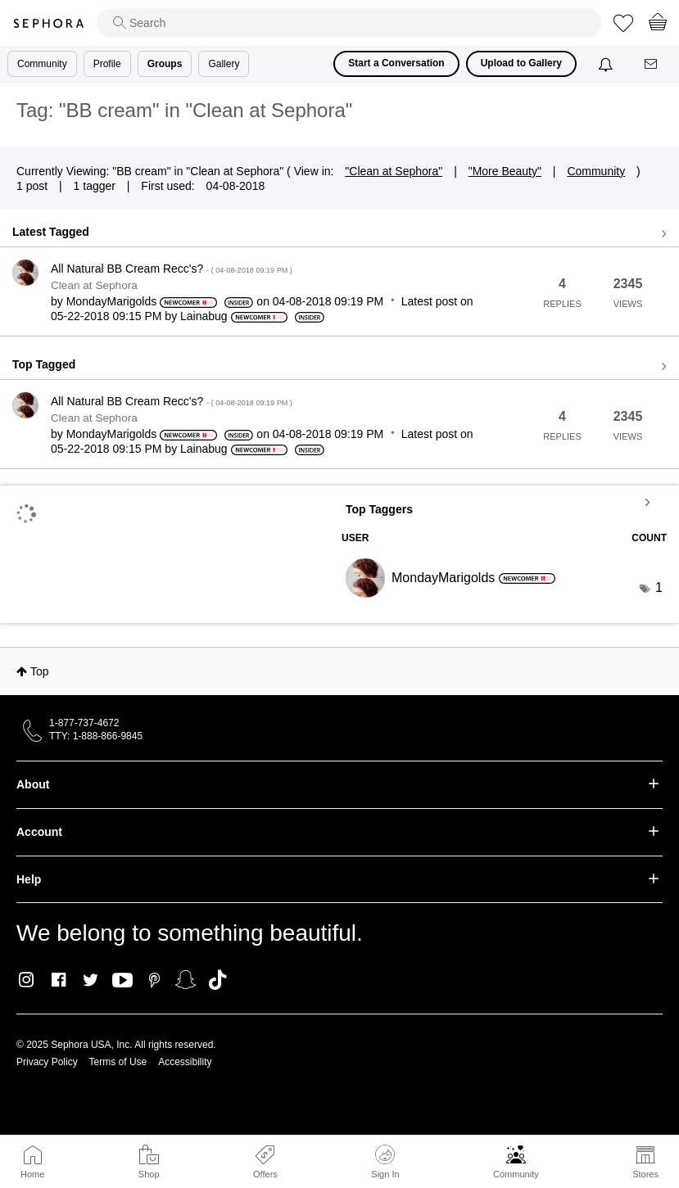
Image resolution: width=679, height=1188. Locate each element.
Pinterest (154, 980)
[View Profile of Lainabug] (204, 316)
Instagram (26, 980)
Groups (165, 64)
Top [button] (39, 671)
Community (516, 1174)
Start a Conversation (396, 63)
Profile (107, 64)
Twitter (90, 980)
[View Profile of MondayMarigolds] (111, 301)
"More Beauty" (505, 171)
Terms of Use (118, 1062)
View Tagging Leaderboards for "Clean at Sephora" (504, 502)
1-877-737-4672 (84, 723)
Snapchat (185, 980)
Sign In (385, 1162)
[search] (349, 23)
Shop (149, 1174)
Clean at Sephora (94, 285)
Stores (645, 1174)
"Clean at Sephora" (393, 171)
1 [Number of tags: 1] (659, 587)
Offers (265, 1174)
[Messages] (652, 64)
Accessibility (184, 1062)
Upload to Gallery (521, 63)
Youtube (122, 980)
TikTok (217, 980)
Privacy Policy (47, 1062)
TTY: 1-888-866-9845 (96, 736)
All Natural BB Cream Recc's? (171, 268)
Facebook (58, 980)
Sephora (48, 23)
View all (339, 234)
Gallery (223, 64)
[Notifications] (607, 64)
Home (32, 1174)
